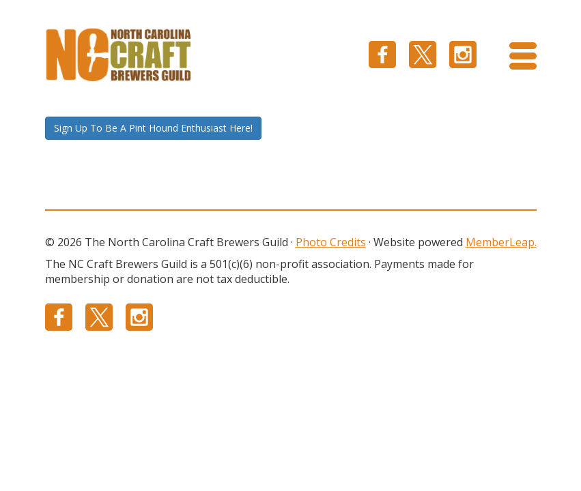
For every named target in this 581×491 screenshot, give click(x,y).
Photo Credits (331, 242)
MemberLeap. (501, 242)
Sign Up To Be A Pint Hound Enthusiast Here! (153, 127)
